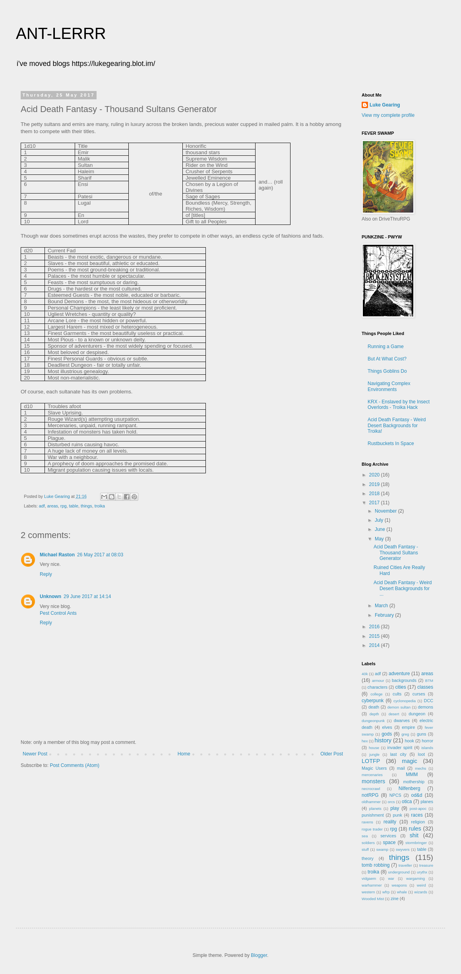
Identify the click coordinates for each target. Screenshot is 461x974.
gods (387, 734)
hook (409, 740)
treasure (426, 865)
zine (395, 898)
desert (394, 714)
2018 (375, 493)
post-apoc (418, 808)
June (380, 529)
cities (400, 687)
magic (409, 761)
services (388, 835)
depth (374, 714)
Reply (46, 574)
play (394, 808)
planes (426, 801)
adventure (399, 673)
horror (427, 740)
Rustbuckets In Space (391, 443)
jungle (374, 754)
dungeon (417, 713)
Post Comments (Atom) (74, 765)
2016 (375, 626)
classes (425, 687)
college (376, 694)
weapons (399, 885)
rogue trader (372, 829)
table (73, 505)
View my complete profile (388, 115)
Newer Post (35, 754)
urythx (422, 872)
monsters (373, 781)
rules (415, 828)
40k (365, 674)
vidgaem (369, 878)
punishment (373, 815)
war (391, 878)
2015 (375, 636)
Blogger (259, 955)
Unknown (50, 596)
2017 (375, 502)
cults (397, 693)
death (373, 707)
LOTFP (371, 761)
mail (401, 768)
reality (390, 822)
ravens (367, 822)
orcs (391, 802)
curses (419, 693)
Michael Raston (57, 555)
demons (425, 707)
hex (365, 741)
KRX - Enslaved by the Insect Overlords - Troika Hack (399, 404)
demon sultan (399, 707)
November (386, 511)
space (389, 842)
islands (427, 748)
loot (421, 754)
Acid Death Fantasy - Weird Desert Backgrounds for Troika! (397, 425)
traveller (405, 865)
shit (414, 835)
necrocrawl (371, 788)
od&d (416, 795)
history (383, 740)
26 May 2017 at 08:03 (100, 555)
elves (387, 727)
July (380, 520)
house (374, 748)
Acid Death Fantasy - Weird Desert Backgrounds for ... (403, 588)
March (382, 605)
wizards (420, 892)
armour (378, 680)
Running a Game (386, 346)
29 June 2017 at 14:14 (87, 596)
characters (377, 687)
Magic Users (374, 768)
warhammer (372, 885)
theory (368, 858)
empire (408, 727)
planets (375, 808)
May (380, 539)
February (385, 615)
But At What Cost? (387, 359)
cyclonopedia (404, 701)
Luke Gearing (385, 105)
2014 (375, 645)
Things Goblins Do (387, 371)
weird (421, 885)
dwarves (402, 720)
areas (52, 505)
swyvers (403, 849)
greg (405, 734)
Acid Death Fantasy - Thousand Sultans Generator (396, 552)
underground (399, 872)
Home (184, 754)
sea (365, 836)
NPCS (395, 795)
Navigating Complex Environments (389, 386)
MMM (412, 774)
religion (418, 821)
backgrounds (404, 680)
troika (100, 505)
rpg (63, 505)
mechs (420, 768)
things (86, 505)
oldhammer (371, 802)
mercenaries (372, 775)
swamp (382, 849)
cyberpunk (373, 700)
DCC (428, 700)
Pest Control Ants (58, 613)
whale (402, 892)
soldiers (368, 842)
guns (421, 734)
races (416, 815)
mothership (413, 781)
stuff (365, 849)
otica (407, 801)
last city (398, 754)
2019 (375, 484)
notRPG (370, 795)
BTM (429, 680)
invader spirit (400, 747)
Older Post (331, 754)
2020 (375, 475)
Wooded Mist (373, 899)
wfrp (385, 892)
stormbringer (416, 842)
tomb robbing (375, 865)
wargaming (415, 878)
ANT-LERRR (61, 33)
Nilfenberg (409, 788)
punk (397, 815)
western (368, 892)
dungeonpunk (373, 720)
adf (42, 505)
